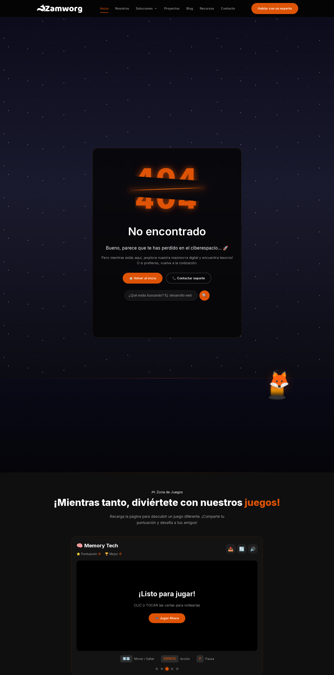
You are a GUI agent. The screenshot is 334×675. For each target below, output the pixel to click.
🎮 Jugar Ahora (167, 618)
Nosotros (124, 8)
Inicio (106, 8)
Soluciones (148, 8)
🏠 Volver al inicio (142, 278)
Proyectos (173, 8)
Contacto (230, 8)
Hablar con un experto (275, 8)
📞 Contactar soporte (188, 278)
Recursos (209, 8)
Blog (191, 8)
